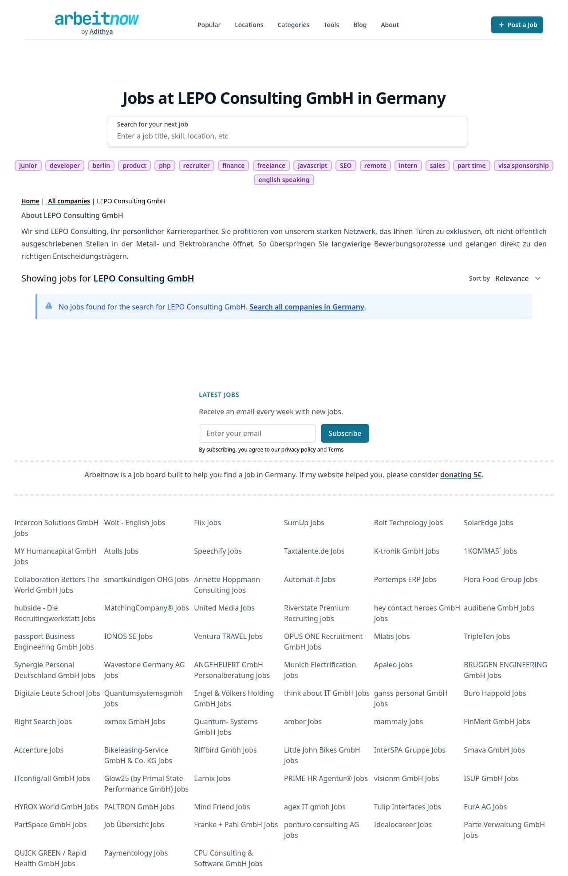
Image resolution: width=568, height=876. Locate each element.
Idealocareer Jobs (403, 824)
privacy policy (298, 449)
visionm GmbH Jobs (406, 778)
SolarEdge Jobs (488, 522)
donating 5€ (460, 475)
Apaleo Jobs (393, 665)
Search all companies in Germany (306, 307)
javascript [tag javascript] (312, 165)
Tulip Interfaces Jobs (408, 807)
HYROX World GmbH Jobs (56, 807)
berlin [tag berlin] (101, 165)
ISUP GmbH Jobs (491, 778)
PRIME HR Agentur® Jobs (326, 778)
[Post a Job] (517, 24)
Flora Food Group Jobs (500, 579)
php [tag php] (164, 165)
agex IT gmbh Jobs (315, 807)
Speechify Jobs (218, 551)
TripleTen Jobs (487, 636)
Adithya (101, 31)
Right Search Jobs (43, 721)
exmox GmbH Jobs (135, 721)
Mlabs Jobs (392, 636)
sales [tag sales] (437, 165)
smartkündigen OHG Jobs (146, 579)
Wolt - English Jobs (135, 522)
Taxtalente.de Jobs (314, 551)
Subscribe (345, 433)
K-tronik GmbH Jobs (407, 551)
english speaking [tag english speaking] (283, 179)
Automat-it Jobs (309, 579)
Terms (335, 449)
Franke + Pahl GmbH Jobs (236, 824)
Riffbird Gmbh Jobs (225, 750)
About (390, 24)
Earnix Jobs (212, 778)
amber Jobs (303, 721)
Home (30, 201)
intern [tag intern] (408, 165)
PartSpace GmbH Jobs (50, 824)
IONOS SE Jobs (128, 636)
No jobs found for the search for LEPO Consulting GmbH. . (212, 307)
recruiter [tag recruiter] (196, 165)
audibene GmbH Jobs (499, 608)
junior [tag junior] (28, 165)
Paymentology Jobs (136, 853)
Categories (294, 24)
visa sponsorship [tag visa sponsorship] (523, 165)
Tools (331, 24)
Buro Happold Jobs (495, 693)
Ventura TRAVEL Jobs (228, 636)
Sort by (479, 278)
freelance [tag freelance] (271, 165)
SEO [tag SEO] (346, 165)
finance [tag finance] (233, 165)
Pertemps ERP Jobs (405, 579)
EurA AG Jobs (485, 807)
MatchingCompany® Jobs (146, 608)
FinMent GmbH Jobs (497, 721)
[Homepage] (96, 18)
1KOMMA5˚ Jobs (490, 551)
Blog (360, 24)
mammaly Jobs (398, 721)
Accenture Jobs (38, 750)
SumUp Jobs (304, 522)
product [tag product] (134, 165)
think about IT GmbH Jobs (327, 693)
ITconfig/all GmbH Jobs (52, 778)
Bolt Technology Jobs (408, 522)
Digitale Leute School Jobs (57, 693)
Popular (209, 24)
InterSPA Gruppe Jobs (410, 750)
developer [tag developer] (65, 165)
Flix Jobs (207, 522)
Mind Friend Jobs (222, 807)
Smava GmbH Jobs (494, 750)
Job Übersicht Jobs (134, 824)
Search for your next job (152, 124)
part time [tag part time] (472, 165)
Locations (249, 24)
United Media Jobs (224, 608)
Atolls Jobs (121, 551)
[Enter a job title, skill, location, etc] (288, 136)
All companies (69, 201)
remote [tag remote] (375, 165)
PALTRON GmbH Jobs (139, 807)
